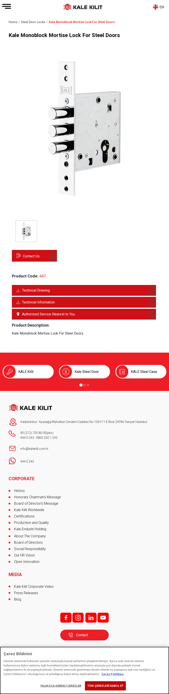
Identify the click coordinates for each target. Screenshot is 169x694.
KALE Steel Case (144, 372)
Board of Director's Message (36, 503)
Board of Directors (28, 542)
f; (66, 618)
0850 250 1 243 (46, 437)
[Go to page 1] (81, 385)
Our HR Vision (24, 555)
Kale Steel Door (87, 372)
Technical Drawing (36, 290)
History (19, 491)
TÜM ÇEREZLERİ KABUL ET (105, 685)
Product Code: (25, 276)
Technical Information (38, 302)
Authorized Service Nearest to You (48, 314)
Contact (82, 635)
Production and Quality (31, 523)
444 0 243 (27, 437)
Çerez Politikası (112, 674)
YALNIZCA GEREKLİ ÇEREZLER (60, 685)
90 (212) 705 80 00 (33, 433)
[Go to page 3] (88, 385)
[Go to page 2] (84, 385)
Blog (17, 599)
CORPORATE (22, 478)
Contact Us (31, 256)
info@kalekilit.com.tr (34, 448)
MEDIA (15, 574)
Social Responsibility (30, 549)
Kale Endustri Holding (30, 529)
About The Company (30, 536)
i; (78, 618)
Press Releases (26, 593)
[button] (84, 200)
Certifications (24, 516)
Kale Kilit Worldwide (29, 510)
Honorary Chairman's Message (37, 497)
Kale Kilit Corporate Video (34, 586)
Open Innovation (26, 562)
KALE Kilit (25, 372)
